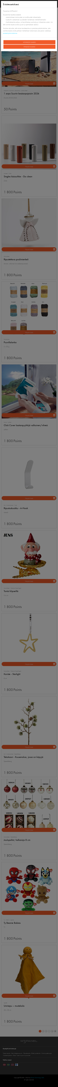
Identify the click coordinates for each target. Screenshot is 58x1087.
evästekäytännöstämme (10, 33)
